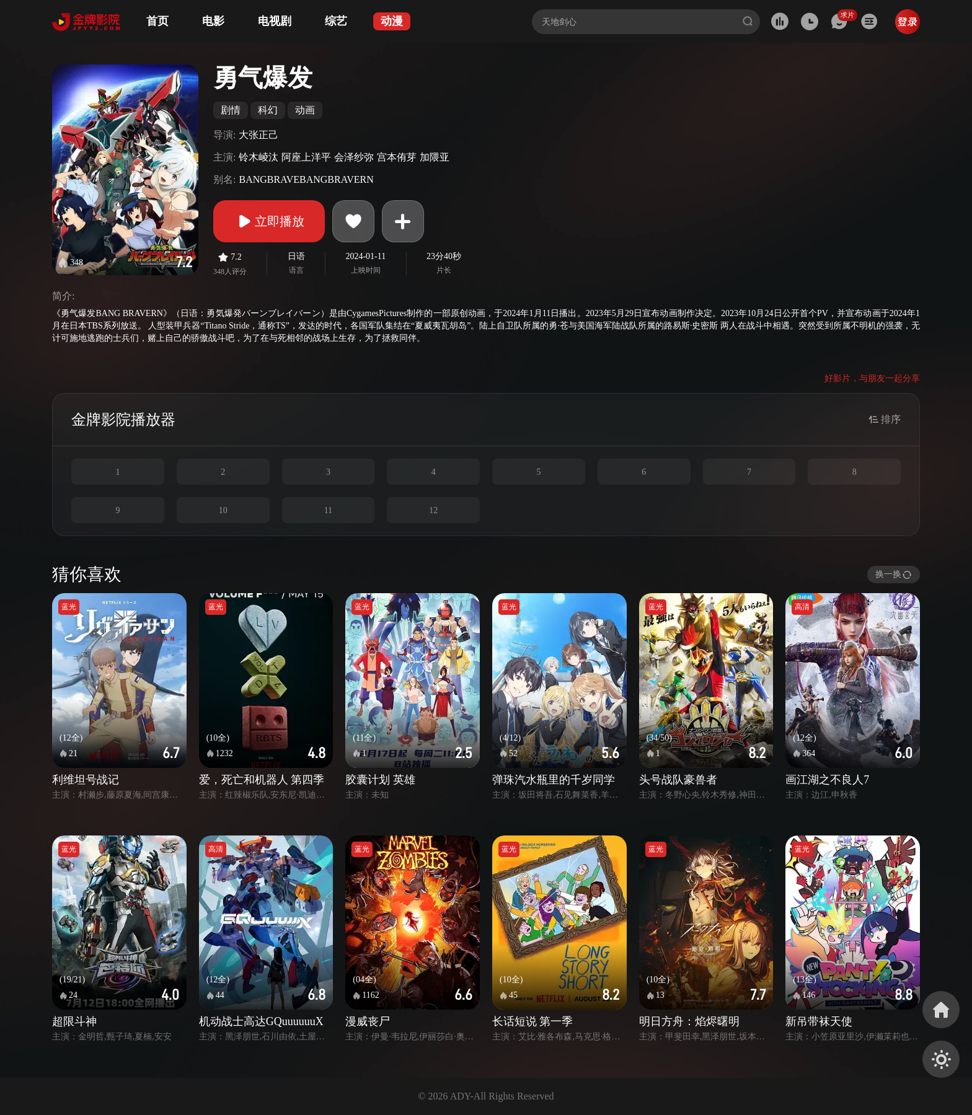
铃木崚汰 (258, 157)
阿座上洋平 (306, 157)
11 (328, 510)
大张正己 (258, 135)
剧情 (231, 110)
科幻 (268, 110)
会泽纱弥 (354, 157)
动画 (305, 110)
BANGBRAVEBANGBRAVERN (306, 179)
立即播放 (269, 221)
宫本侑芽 (397, 157)
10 (223, 510)
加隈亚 (434, 157)
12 (433, 510)
